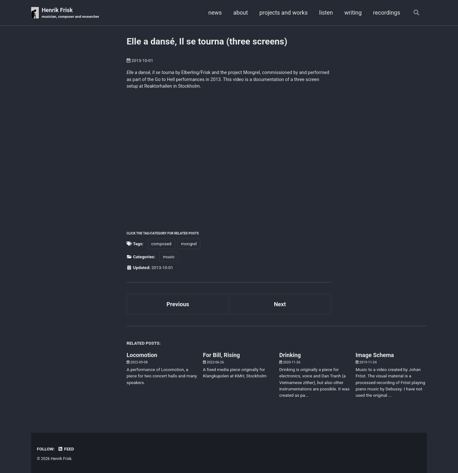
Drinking (290, 355)
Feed (66, 448)
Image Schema (375, 355)
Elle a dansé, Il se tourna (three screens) (207, 41)
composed (161, 243)
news (215, 12)
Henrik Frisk (70, 13)
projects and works (283, 12)
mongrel (189, 243)
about (240, 12)
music (169, 256)
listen (326, 12)
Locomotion (142, 355)
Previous (178, 304)
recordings (386, 12)
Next (280, 304)
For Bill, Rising (221, 355)
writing (353, 12)
